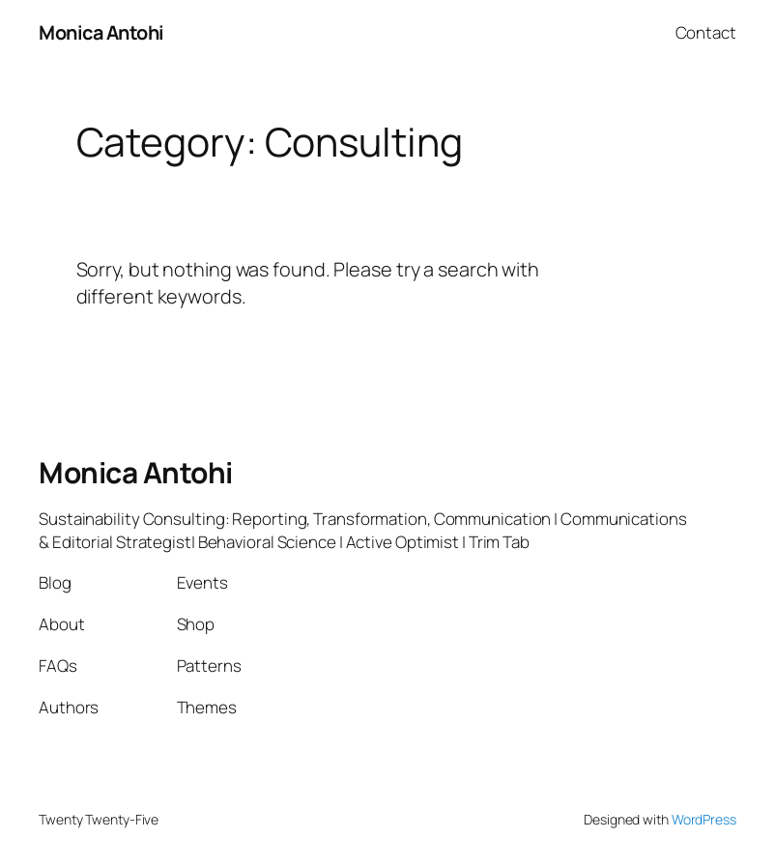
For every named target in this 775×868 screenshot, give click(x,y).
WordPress (704, 819)
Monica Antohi (101, 32)
